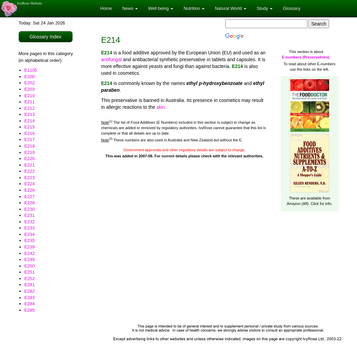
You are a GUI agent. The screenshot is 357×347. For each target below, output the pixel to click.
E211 (30, 101)
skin (161, 107)
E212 (30, 108)
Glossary (291, 8)
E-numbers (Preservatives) (305, 57)
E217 (30, 139)
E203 (30, 89)
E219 (30, 152)
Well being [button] (160, 8)
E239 (30, 246)
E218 (30, 146)
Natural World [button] (230, 8)
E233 (30, 227)
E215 (30, 126)
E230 (30, 209)
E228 (30, 202)
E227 (30, 196)
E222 (30, 171)
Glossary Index (45, 36)
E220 (30, 158)
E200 (30, 76)
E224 (30, 183)
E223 (30, 177)
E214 (30, 120)
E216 (30, 133)
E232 (30, 221)
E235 (30, 240)
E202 (30, 82)
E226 (30, 190)
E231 (30, 215)
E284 (30, 303)
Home (106, 8)
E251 (30, 272)
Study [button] (265, 8)
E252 (30, 278)
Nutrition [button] (194, 8)
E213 (30, 114)
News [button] (130, 8)
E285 (30, 310)
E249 (30, 259)
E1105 (31, 70)
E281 (30, 284)
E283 (30, 297)
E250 (30, 265)
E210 (30, 95)
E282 (30, 291)
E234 (30, 234)
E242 (30, 253)
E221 (30, 165)
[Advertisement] (220, 269)
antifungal (111, 59)
